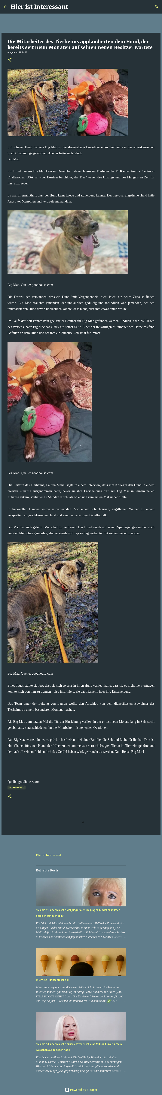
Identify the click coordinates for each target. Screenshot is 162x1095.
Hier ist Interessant (39, 7)
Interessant (16, 787)
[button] (10, 60)
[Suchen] (73, 6)
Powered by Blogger (81, 1089)
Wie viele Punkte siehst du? (52, 979)
